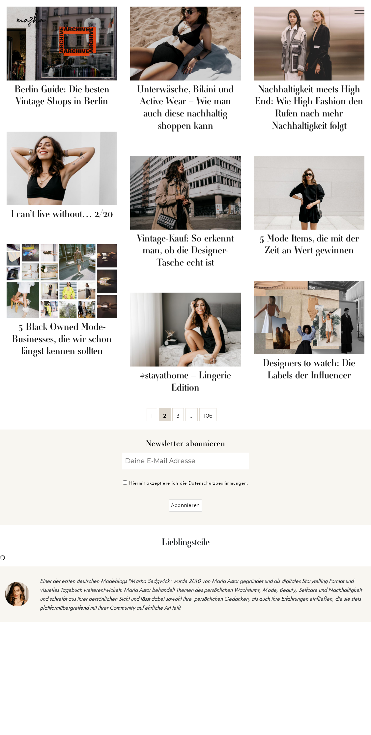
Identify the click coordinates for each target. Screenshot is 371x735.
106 (209, 414)
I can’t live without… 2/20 (62, 214)
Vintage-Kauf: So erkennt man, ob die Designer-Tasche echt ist (185, 251)
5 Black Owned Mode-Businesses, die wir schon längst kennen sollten (62, 339)
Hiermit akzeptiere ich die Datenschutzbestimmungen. (185, 483)
